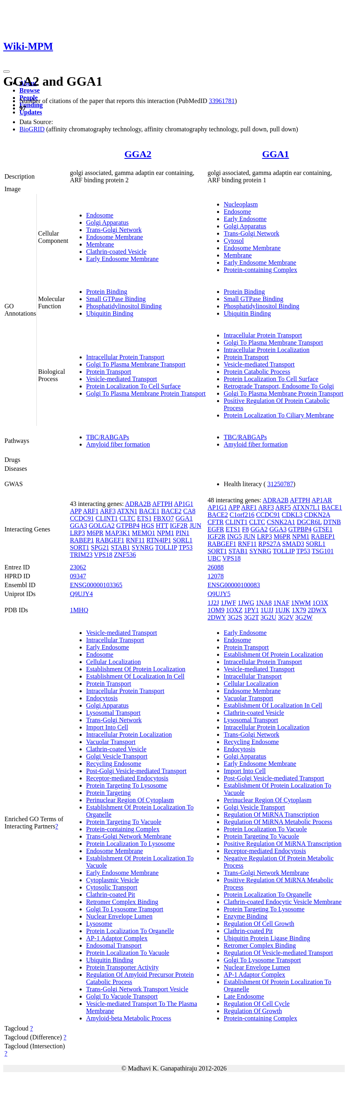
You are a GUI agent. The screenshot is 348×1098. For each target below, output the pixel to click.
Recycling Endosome (113, 763)
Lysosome (99, 923)
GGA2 (138, 154)
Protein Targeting (108, 792)
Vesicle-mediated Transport (121, 378)
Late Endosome (244, 996)
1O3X (320, 602)
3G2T (251, 617)
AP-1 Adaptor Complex (117, 938)
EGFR (215, 529)
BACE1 (149, 511)
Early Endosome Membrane (122, 258)
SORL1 (182, 540)
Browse (29, 90)
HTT (162, 525)
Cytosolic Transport (111, 887)
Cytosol (234, 240)
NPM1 (165, 532)
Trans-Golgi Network (114, 229)
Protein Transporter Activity (122, 967)
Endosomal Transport (113, 945)
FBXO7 (163, 518)
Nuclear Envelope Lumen (119, 916)
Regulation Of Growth (253, 1010)
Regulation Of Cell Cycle (256, 1003)
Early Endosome (245, 218)
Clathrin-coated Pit (110, 894)
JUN (195, 525)
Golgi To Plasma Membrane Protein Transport (146, 393)
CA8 (189, 511)
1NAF (281, 602)
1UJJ (267, 610)
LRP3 (77, 532)
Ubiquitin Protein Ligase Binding (267, 938)
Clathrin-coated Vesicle (116, 251)
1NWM (301, 602)
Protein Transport (108, 371)
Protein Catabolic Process (257, 371)
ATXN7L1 (306, 507)
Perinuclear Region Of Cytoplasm (130, 800)
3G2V (286, 617)
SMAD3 (293, 543)
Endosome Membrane (114, 237)
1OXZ (234, 610)
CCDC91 (82, 518)
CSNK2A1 (281, 521)
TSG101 (322, 551)
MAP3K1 (117, 532)
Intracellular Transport (115, 639)
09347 (78, 576)
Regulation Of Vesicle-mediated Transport (278, 952)
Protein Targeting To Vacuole (123, 821)
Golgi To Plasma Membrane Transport (136, 364)
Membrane (100, 244)
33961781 (222, 100)
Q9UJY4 (81, 593)
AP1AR (322, 500)
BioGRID (31, 129)
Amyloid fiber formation (118, 444)
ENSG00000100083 (233, 585)
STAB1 (120, 547)
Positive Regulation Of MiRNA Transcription (283, 843)
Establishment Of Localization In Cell (135, 676)
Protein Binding (106, 291)
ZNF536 (125, 554)
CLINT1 (106, 518)
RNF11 (135, 540)
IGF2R (179, 525)
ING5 (234, 536)
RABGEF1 (109, 540)
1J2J (213, 602)
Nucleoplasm (240, 204)
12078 (215, 576)
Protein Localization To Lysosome (130, 843)
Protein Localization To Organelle (130, 930)
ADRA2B (138, 503)
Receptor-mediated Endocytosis (127, 778)
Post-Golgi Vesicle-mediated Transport (136, 770)
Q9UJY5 (218, 593)
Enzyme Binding (245, 916)
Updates (30, 112)
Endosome (100, 215)
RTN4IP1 (158, 540)
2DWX (317, 610)
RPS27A (269, 543)
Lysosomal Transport (113, 712)
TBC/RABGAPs (107, 437)
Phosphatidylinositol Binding (124, 306)
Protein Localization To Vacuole (127, 952)
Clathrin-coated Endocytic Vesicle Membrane (283, 901)
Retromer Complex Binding (122, 901)
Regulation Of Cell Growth (259, 923)
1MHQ (79, 610)
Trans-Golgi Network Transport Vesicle (137, 989)
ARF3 (108, 511)
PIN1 (183, 532)
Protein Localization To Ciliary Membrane (278, 415)
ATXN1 (127, 511)
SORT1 (79, 547)
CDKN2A (317, 514)
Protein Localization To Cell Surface (133, 386)
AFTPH (162, 503)
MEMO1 (143, 532)
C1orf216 (242, 514)
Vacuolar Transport (110, 741)
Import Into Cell (107, 727)
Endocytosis (102, 698)
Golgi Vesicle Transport (117, 756)
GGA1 (275, 154)
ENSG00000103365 (96, 585)
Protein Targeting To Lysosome (126, 785)
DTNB (332, 521)
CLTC (127, 518)
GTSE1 (323, 529)
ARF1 (91, 511)
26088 (215, 567)
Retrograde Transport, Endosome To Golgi (279, 386)
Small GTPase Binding (116, 298)
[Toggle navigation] (6, 71)
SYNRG (143, 547)
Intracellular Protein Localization (266, 349)
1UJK (282, 610)
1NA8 (264, 602)
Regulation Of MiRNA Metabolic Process (278, 821)
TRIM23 (81, 554)
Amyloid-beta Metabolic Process (128, 1018)
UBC (214, 558)
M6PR (94, 532)
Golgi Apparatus (107, 222)
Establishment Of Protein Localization (136, 669)
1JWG (246, 602)
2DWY (216, 617)
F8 (245, 529)
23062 (78, 567)
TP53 (186, 547)
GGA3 (78, 525)
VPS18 (103, 554)
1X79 (299, 610)
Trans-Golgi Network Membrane (128, 836)
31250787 (280, 484)
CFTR (215, 521)
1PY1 (251, 610)
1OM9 (215, 610)
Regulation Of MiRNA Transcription (271, 814)
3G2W (304, 617)
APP (76, 511)
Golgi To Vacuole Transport (122, 996)
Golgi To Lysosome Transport (124, 909)
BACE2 (171, 511)
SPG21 (100, 547)
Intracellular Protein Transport (125, 357)
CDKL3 (292, 514)
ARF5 (283, 507)
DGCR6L (309, 521)
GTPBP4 (128, 525)
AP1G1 (183, 503)
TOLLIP (166, 547)
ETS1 (144, 518)
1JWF (228, 602)
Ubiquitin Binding (109, 313)
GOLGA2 (102, 525)
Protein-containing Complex (260, 269)
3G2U (268, 617)
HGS (147, 525)
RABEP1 (82, 540)
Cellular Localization (113, 661)
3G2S (235, 617)
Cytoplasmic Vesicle (112, 880)
